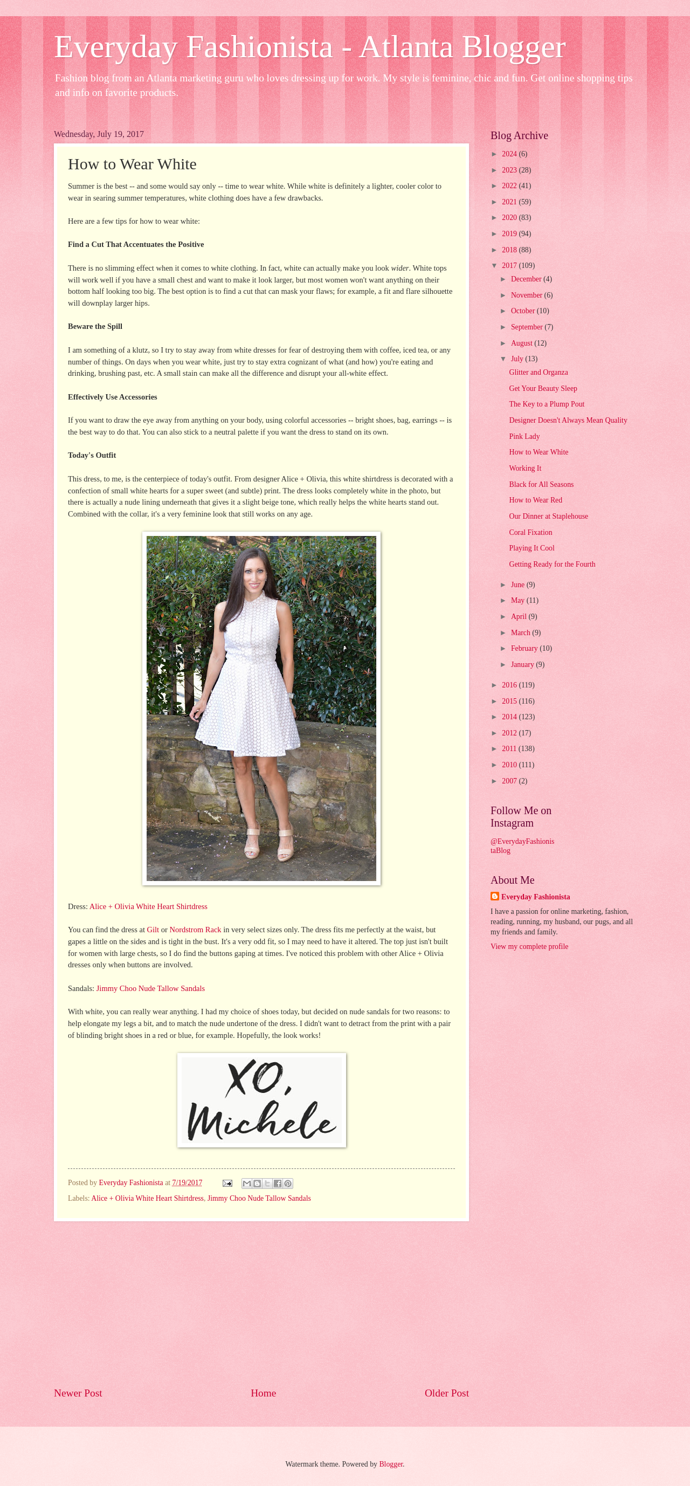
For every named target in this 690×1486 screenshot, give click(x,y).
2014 (510, 717)
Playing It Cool (531, 548)
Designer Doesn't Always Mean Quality (568, 420)
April (520, 617)
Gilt (153, 929)
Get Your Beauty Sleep (543, 388)
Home (263, 1393)
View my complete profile (529, 946)
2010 (510, 765)
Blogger (391, 1464)
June (519, 585)
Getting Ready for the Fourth (552, 564)
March (521, 633)
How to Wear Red (535, 500)
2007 (510, 781)
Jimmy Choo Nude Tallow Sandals (150, 988)
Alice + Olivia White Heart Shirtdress (148, 906)
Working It (525, 468)
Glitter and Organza (538, 372)
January (523, 665)
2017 (510, 266)
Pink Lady (524, 436)
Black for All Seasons (541, 484)
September (527, 327)
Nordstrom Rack (195, 929)
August (522, 343)
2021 (510, 202)
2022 (510, 186)
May (519, 600)
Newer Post (78, 1393)
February (525, 648)
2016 (510, 685)
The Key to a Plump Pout (546, 404)
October (524, 311)
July (518, 359)
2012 (510, 733)
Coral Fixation (530, 532)
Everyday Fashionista (535, 897)
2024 (510, 154)
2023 (510, 170)
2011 (510, 749)
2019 (510, 234)
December (527, 279)
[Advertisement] (261, 1303)
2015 (510, 701)
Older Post (447, 1393)
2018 (510, 250)
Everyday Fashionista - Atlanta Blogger (310, 46)
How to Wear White (538, 452)
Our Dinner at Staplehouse (548, 516)
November (527, 295)
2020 (510, 218)
